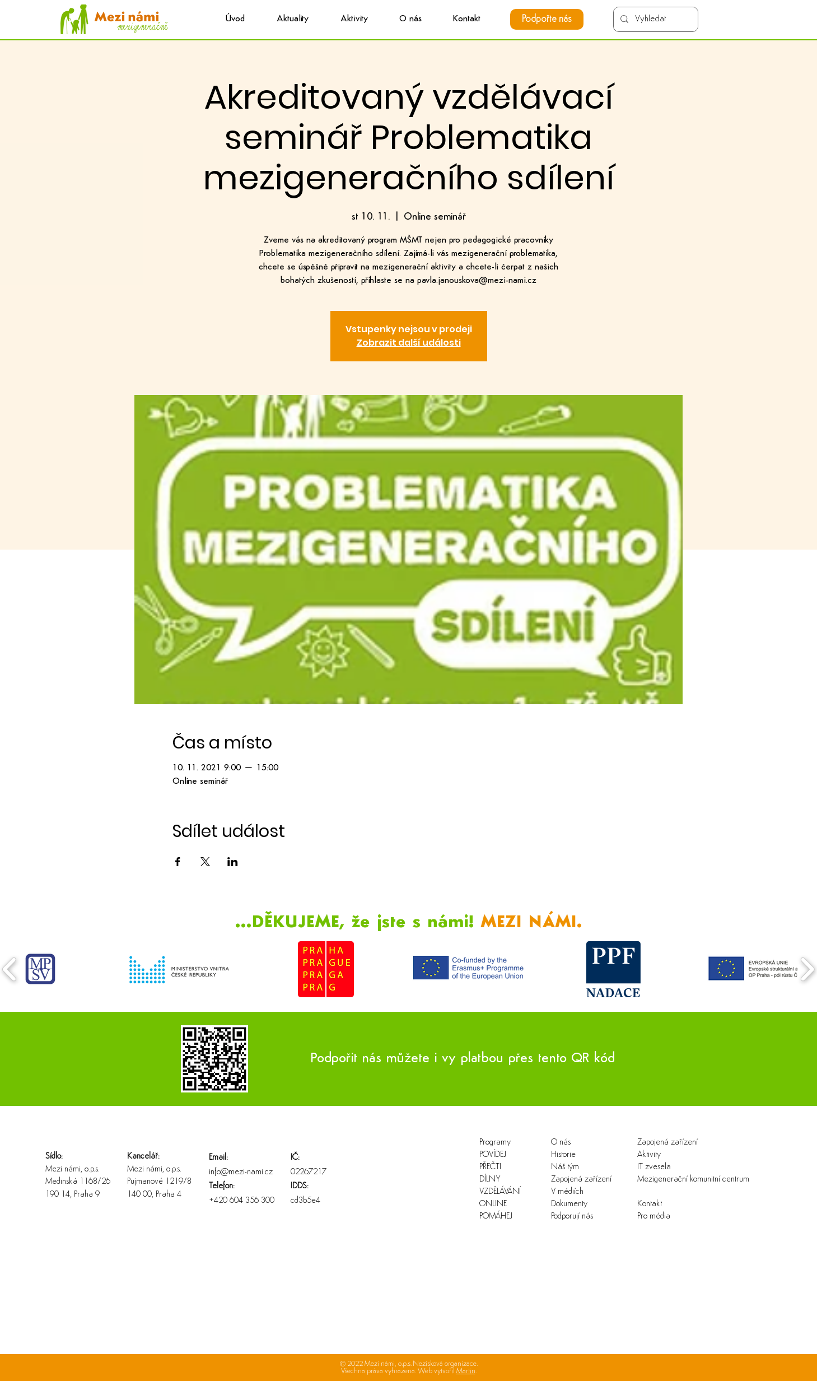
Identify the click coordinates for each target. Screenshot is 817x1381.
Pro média (653, 1216)
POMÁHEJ (495, 1216)
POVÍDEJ (492, 1155)
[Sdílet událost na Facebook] (177, 861)
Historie (563, 1155)
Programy (495, 1142)
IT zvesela (654, 1167)
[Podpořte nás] (546, 19)
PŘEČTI (490, 1167)
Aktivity (649, 1155)
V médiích (567, 1192)
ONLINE (493, 1204)
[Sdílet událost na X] (205, 861)
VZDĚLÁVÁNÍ (500, 1192)
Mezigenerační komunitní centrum (673, 1179)
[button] (354, 19)
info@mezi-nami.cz (241, 1172)
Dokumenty (569, 1204)
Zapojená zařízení (581, 1179)
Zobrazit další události (409, 342)
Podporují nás (572, 1216)
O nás (561, 1142)
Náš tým (565, 1167)
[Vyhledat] (654, 19)
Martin (465, 1371)
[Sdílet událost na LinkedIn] (232, 861)
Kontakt (649, 1204)
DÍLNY (490, 1179)
